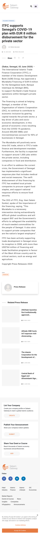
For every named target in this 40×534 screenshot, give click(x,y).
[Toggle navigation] (35, 6)
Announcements (19, 504)
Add (11, 453)
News (19, 499)
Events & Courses (8, 499)
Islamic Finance (13, 489)
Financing (5, 274)
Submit (12, 434)
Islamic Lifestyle (22, 489)
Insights (4, 502)
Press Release (15, 47)
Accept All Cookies (20, 531)
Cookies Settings (20, 525)
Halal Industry (4, 489)
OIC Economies (33, 489)
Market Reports (7, 496)
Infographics (6, 504)
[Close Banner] (37, 516)
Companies (14, 502)
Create (12, 415)
